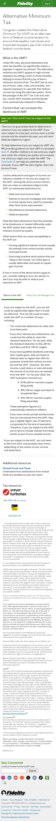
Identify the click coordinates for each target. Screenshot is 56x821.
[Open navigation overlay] (4, 3)
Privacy (17, 806)
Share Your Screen (21, 810)
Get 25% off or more (14, 500)
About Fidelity (30, 800)
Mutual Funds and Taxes (17, 468)
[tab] (12, 295)
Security (25, 806)
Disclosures (35, 810)
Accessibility (45, 806)
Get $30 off (15, 515)
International (44, 800)
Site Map (34, 806)
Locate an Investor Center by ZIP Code (17, 766)
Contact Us (6, 810)
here (3, 151)
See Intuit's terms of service (14, 713)
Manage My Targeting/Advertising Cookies (20, 813)
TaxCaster (6, 161)
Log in (48, 3)
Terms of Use (6, 806)
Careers (4, 800)
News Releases (16, 800)
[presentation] (12, 295)
